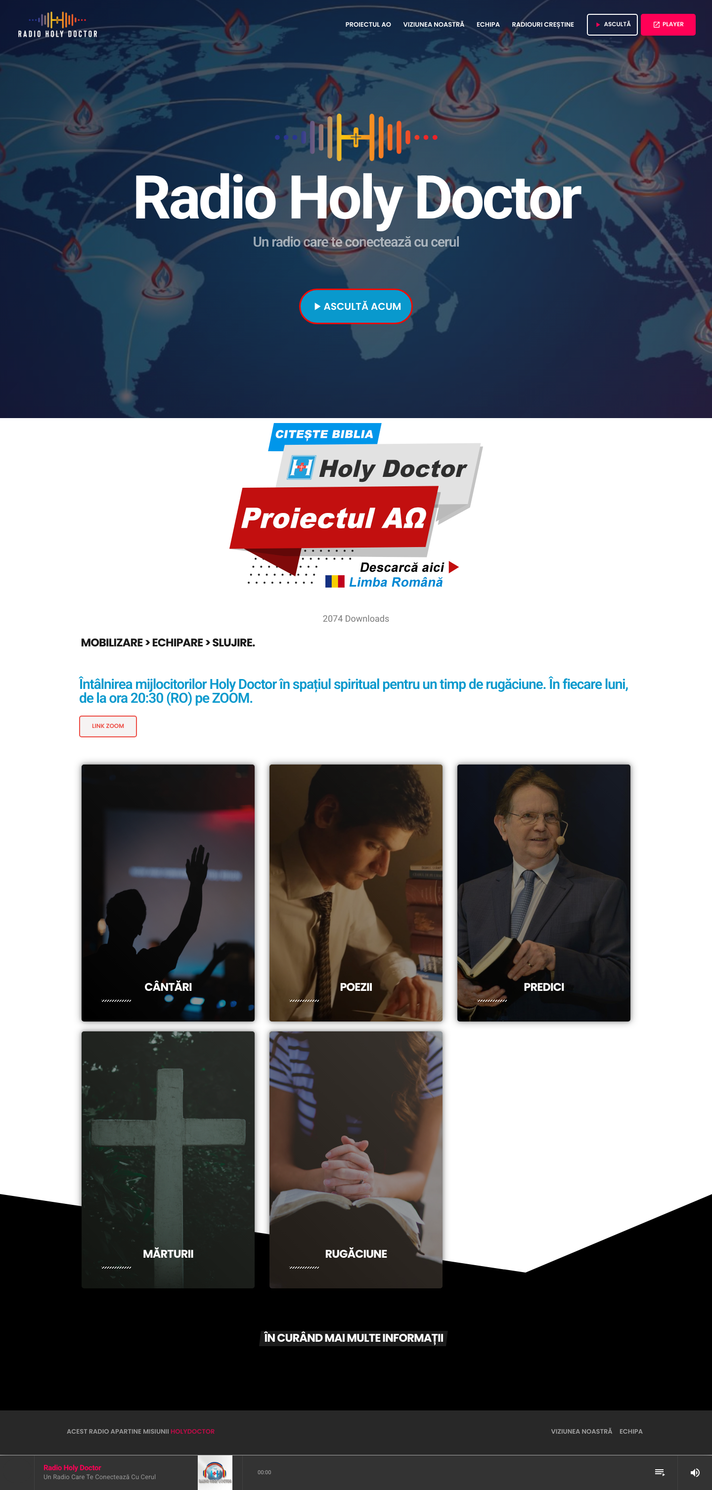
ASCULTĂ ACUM (356, 306)
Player (668, 24)
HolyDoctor (193, 1432)
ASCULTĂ (612, 24)
